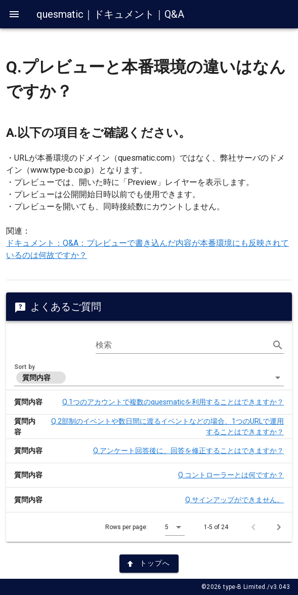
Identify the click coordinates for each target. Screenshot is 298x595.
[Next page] (279, 527)
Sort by (24, 366)
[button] (149, 377)
